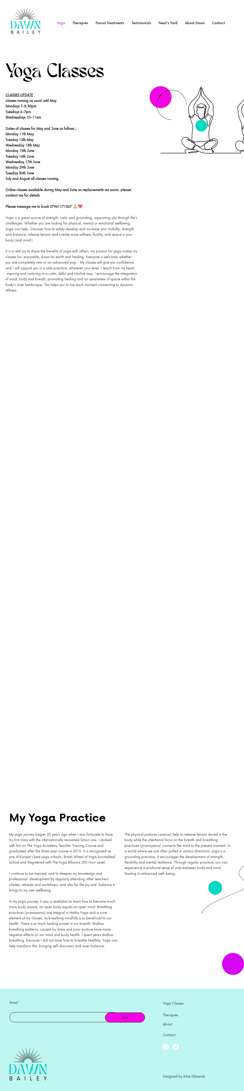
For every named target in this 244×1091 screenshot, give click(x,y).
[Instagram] (166, 1047)
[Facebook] (176, 1047)
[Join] (125, 1017)
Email (13, 1003)
